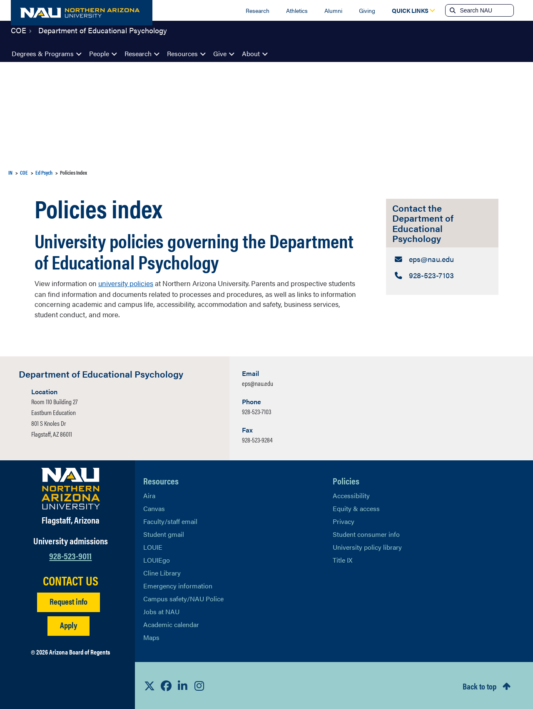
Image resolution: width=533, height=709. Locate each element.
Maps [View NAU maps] (151, 636)
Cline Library (162, 572)
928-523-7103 (256, 410)
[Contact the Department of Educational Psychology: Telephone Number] (442, 274)
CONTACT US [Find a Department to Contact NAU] (70, 580)
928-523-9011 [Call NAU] (70, 554)
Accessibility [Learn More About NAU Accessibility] (351, 495)
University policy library (367, 546)
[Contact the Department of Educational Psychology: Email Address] (442, 259)
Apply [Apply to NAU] (68, 624)
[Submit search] (452, 10)
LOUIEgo (156, 559)
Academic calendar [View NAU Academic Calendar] (171, 623)
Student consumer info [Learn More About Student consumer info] (366, 533)
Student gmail (163, 533)
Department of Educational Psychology (102, 35)
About (251, 53)
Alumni (333, 10)
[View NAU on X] (149, 685)
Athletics (297, 10)
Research (257, 10)
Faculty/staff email (170, 520)
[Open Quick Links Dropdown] (410, 10)
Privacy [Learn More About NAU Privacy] (343, 520)
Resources (182, 53)
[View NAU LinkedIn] (182, 685)
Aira (149, 495)
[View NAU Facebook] (166, 685)
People (99, 53)
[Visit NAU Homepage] (70, 488)
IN (10, 172)
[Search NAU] (485, 10)
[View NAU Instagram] (199, 685)
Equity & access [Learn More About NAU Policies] (356, 507)
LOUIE (152, 546)
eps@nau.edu (257, 382)
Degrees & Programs (43, 53)
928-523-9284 (257, 439)
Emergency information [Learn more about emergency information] (177, 585)
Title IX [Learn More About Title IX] (342, 559)
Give (220, 53)
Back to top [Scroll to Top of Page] (479, 685)
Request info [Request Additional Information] (68, 601)
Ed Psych (43, 172)
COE (18, 35)
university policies (125, 283)
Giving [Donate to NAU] (367, 10)
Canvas (154, 507)
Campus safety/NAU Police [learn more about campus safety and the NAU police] (183, 598)
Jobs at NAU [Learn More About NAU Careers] (161, 611)
